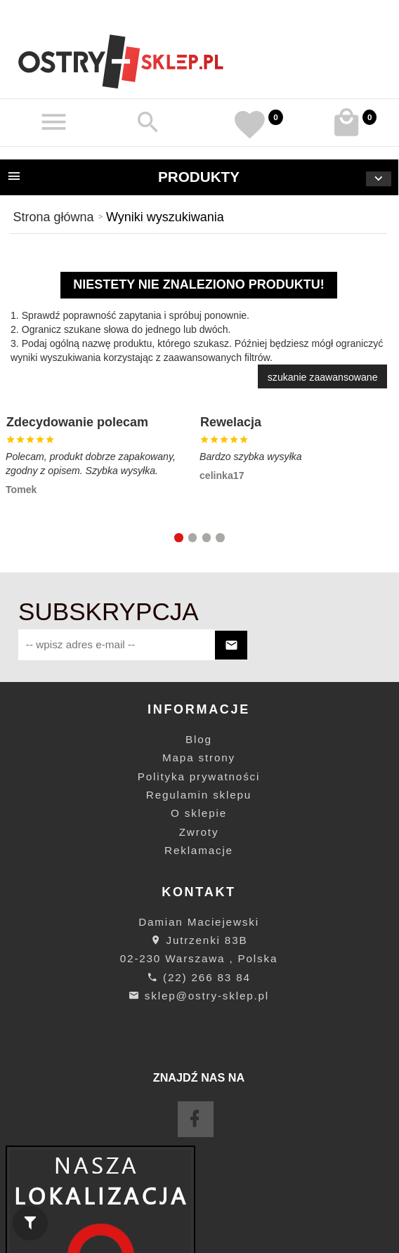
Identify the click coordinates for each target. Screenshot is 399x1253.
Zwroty (199, 832)
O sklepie (199, 813)
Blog (198, 739)
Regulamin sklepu (198, 795)
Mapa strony (198, 757)
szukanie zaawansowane (323, 377)
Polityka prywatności (199, 776)
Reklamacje (198, 850)
